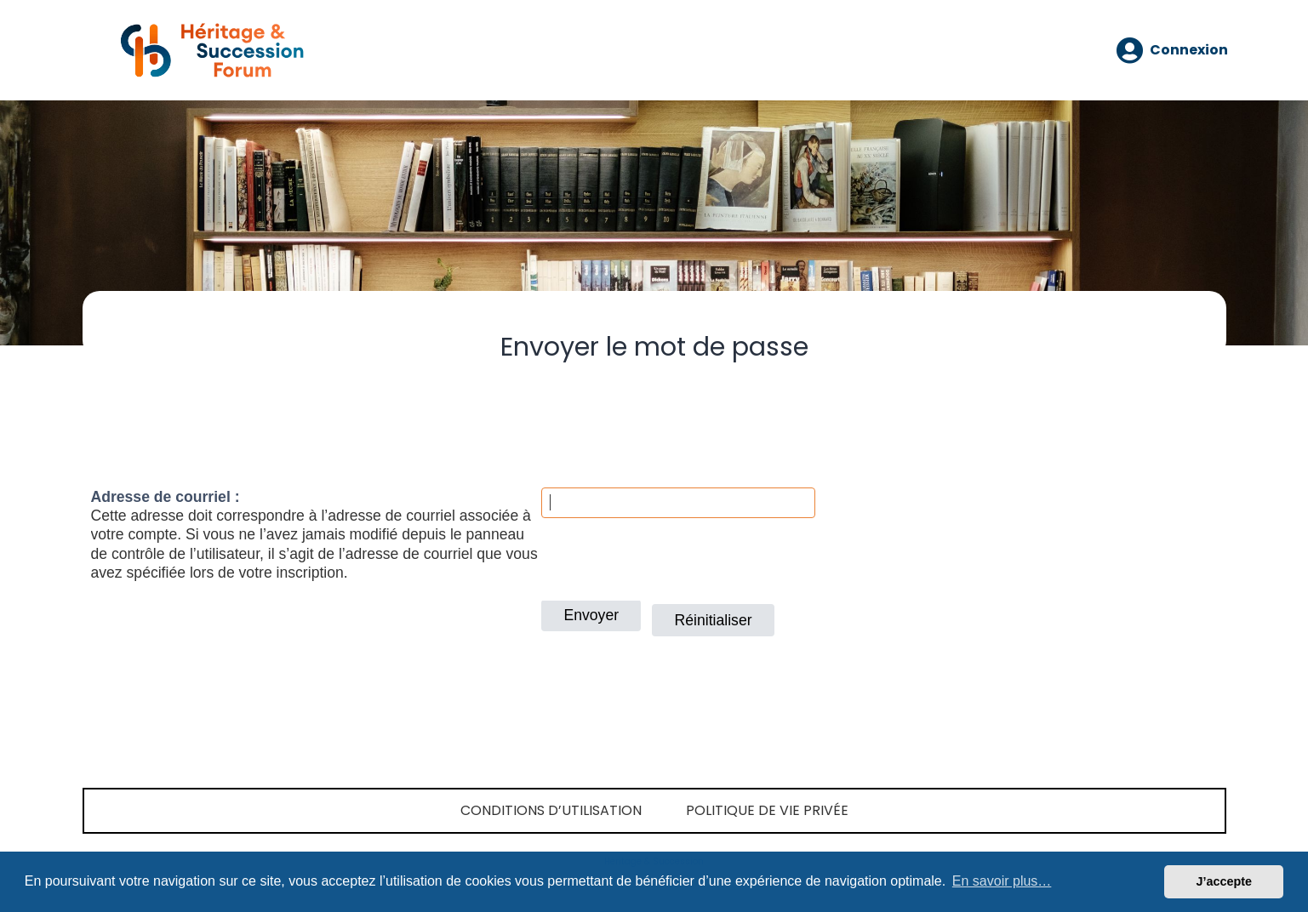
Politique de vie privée (767, 810)
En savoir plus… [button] (1002, 881)
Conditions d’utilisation (551, 810)
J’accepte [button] (1224, 881)
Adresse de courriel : (165, 496)
